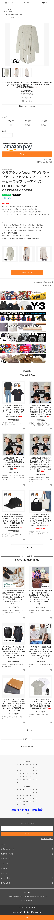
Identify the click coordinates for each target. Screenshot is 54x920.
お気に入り (27, 101)
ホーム (3, 11)
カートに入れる (27, 154)
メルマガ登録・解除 (13, 896)
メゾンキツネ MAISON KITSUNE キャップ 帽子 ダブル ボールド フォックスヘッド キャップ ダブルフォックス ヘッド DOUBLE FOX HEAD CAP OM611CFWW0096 (13, 520)
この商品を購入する (27, 272)
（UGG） (11, 10)
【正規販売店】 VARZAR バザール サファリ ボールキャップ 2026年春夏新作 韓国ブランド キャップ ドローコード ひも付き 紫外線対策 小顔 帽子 (13, 463)
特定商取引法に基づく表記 (44, 162)
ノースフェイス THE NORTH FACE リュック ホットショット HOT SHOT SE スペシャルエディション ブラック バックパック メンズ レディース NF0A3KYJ (13, 652)
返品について (48, 159)
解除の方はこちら (47, 839)
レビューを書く (27, 746)
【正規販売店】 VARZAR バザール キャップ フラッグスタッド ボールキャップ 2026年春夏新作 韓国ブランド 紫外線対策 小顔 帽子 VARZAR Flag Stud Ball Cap (40, 411)
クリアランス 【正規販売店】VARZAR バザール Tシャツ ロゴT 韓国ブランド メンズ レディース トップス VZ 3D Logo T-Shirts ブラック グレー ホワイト (40, 652)
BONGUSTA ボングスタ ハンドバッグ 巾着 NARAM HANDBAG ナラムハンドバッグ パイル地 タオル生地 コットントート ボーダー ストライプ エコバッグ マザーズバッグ (40, 597)
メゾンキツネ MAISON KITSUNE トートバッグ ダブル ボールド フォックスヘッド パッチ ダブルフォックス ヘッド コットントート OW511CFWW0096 (40, 520)
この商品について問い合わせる (44, 282)
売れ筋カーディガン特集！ (15, 14)
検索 (27, 2)
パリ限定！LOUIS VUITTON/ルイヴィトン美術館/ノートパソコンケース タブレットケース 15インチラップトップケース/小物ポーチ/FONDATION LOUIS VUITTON (13, 704)
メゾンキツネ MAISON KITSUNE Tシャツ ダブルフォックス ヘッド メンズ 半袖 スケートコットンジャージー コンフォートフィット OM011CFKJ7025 (13, 410)
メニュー (9, 2)
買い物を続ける (48, 285)
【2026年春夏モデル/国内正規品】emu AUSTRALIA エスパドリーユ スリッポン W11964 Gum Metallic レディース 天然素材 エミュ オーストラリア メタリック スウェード (13, 597)
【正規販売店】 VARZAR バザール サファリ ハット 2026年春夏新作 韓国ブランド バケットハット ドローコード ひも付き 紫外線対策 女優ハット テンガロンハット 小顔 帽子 (40, 464)
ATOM (27, 896)
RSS (21, 896)
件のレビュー (7, 198)
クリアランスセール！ (14, 18)
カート (45, 2)
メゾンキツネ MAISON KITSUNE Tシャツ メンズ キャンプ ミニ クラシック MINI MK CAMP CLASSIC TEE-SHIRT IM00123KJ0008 (40, 704)
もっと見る (28, 547)
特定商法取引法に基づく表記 (38, 896)
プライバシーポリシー (27, 900)
